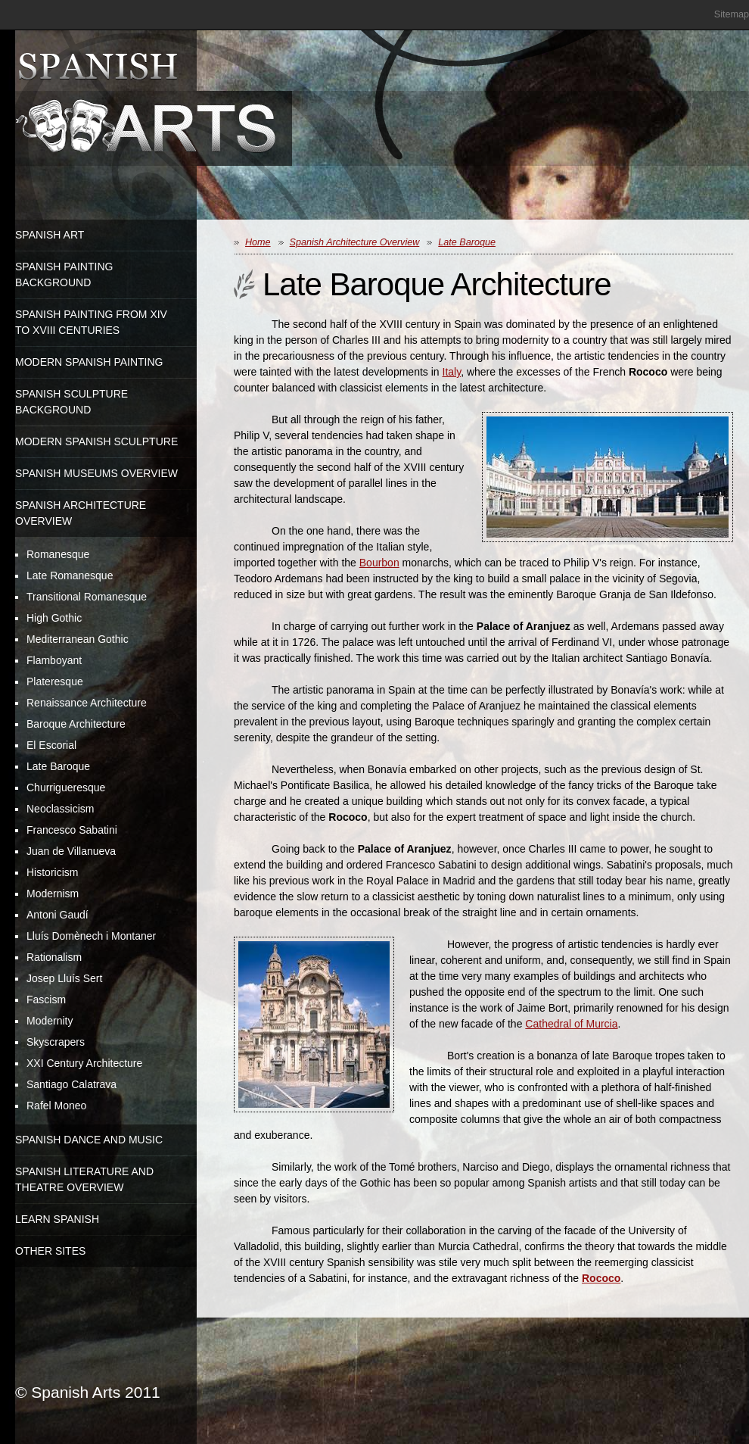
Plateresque (54, 681)
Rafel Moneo (56, 1105)
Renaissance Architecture (86, 703)
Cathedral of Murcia (571, 1024)
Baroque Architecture (76, 724)
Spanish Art (49, 235)
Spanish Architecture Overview (355, 242)
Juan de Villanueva (71, 851)
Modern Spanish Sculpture (96, 441)
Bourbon (379, 563)
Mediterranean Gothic (77, 639)
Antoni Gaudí (57, 915)
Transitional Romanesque (86, 597)
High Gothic (54, 618)
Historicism (52, 872)
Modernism (52, 893)
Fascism (46, 999)
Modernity (49, 1021)
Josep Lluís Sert (64, 978)
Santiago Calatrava (71, 1084)
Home (258, 242)
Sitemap (731, 14)
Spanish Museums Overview (96, 473)
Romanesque (57, 554)
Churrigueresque (65, 787)
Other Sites (50, 1251)
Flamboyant (54, 660)
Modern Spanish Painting (89, 362)
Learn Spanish (57, 1219)
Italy (452, 372)
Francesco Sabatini (71, 830)
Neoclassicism (60, 809)
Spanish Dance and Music (89, 1140)
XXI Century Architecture (84, 1063)
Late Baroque (58, 766)
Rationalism (54, 957)
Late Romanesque (69, 575)
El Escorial (51, 745)
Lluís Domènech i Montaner (91, 936)
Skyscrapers (55, 1042)
